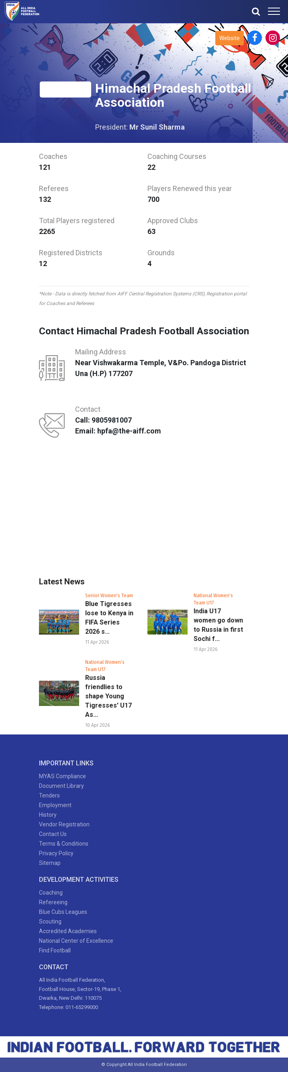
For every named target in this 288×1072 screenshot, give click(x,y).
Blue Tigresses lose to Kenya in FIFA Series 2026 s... (109, 617)
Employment (55, 805)
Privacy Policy (56, 853)
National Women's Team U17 (213, 599)
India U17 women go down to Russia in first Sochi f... (218, 625)
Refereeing (53, 902)
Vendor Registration (64, 824)
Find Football (55, 950)
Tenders (49, 795)
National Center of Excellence (76, 941)
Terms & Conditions (63, 843)
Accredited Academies (68, 931)
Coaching (51, 892)
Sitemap (50, 863)
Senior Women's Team (109, 595)
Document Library (61, 786)
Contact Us (53, 834)
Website (229, 38)
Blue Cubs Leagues (63, 912)
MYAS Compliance (62, 776)
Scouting (50, 921)
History (48, 815)
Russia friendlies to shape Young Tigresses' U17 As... (108, 696)
